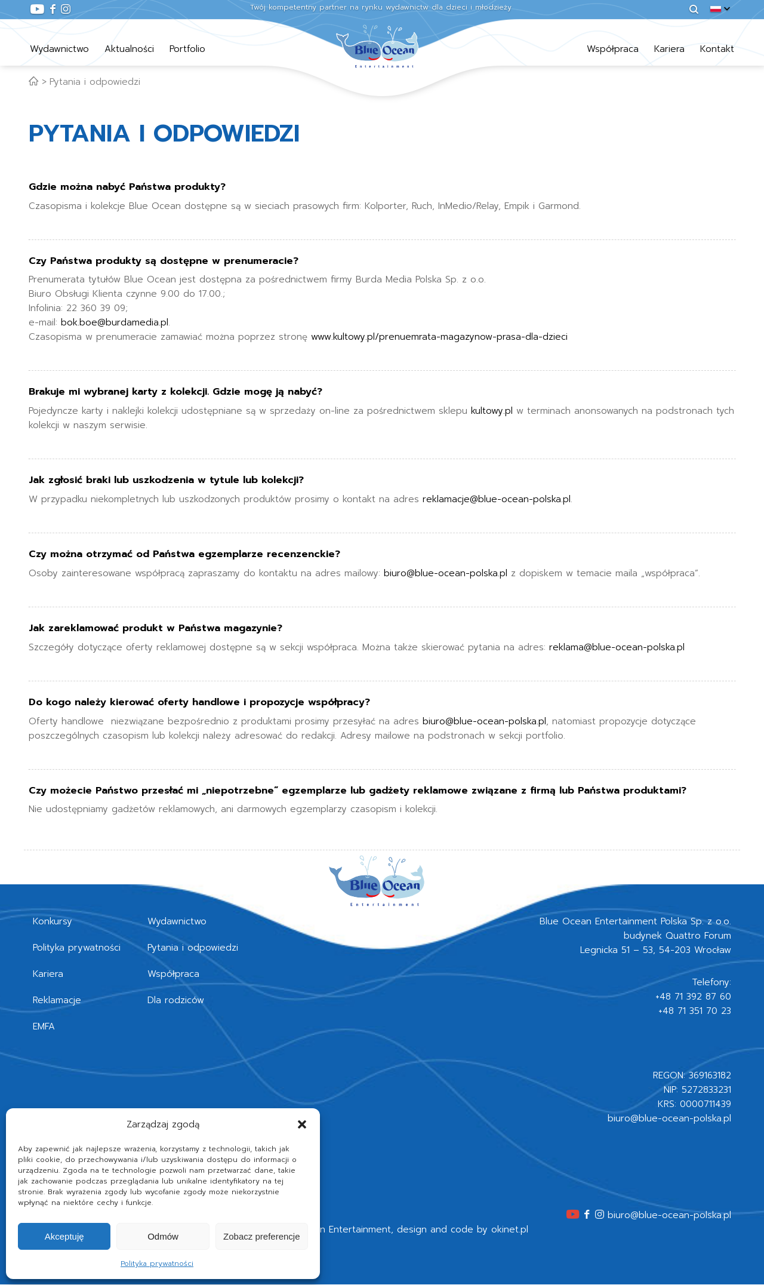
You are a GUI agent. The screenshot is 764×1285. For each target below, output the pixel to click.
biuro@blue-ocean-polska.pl (445, 573)
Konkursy (52, 921)
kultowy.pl (492, 410)
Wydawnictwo (59, 49)
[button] (302, 1124)
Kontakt (717, 49)
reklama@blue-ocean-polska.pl (617, 647)
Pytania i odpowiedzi (95, 81)
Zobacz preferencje (261, 1236)
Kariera (669, 49)
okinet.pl (509, 1229)
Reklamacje (57, 1000)
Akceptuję (64, 1236)
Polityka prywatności (157, 1263)
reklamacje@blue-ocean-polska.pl (497, 499)
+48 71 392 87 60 (693, 996)
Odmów (162, 1236)
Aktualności (129, 49)
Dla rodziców (175, 1000)
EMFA (44, 1026)
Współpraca (613, 49)
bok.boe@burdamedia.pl (114, 322)
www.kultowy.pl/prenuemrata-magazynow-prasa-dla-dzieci (439, 336)
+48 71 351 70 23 (694, 1010)
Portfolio (187, 49)
